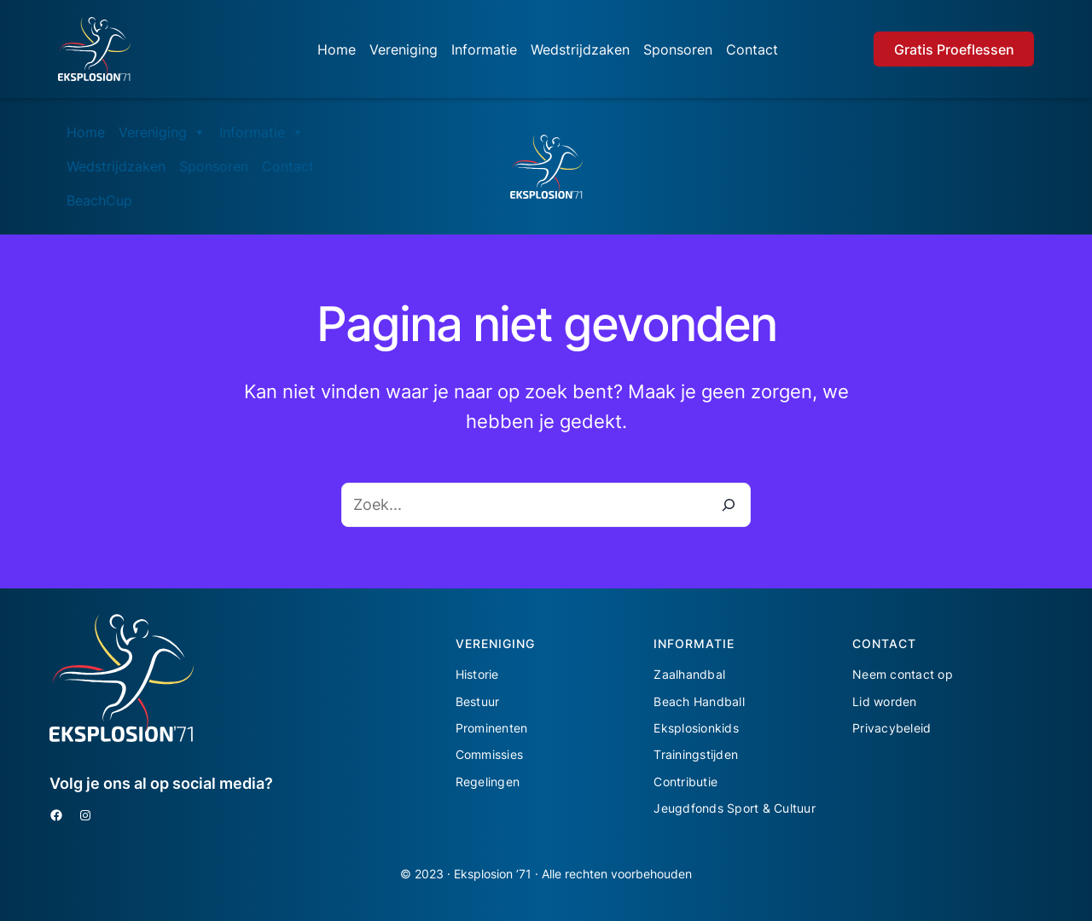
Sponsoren (677, 49)
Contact (752, 49)
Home (336, 49)
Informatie (484, 49)
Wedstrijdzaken (580, 49)
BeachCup (99, 200)
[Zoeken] (728, 505)
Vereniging (403, 49)
